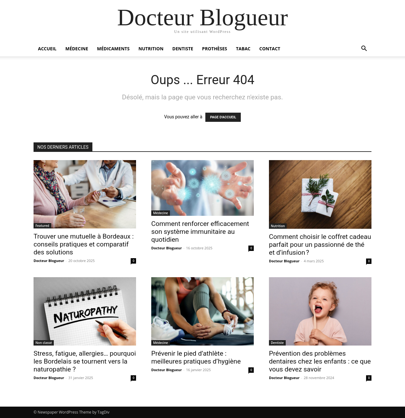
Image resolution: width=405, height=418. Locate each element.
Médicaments (113, 49)
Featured (42, 225)
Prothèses (214, 49)
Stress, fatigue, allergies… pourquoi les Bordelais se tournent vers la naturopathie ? (85, 361)
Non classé (43, 342)
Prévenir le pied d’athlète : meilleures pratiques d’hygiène (196, 357)
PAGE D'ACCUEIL (223, 117)
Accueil (47, 49)
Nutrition (150, 49)
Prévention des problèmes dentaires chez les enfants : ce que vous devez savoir (320, 361)
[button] (363, 49)
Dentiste (182, 49)
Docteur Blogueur (49, 260)
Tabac (243, 49)
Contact (269, 49)
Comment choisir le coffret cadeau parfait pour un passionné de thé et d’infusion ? (320, 244)
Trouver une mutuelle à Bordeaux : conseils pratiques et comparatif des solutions (84, 244)
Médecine (76, 49)
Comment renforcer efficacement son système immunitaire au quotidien (200, 231)
